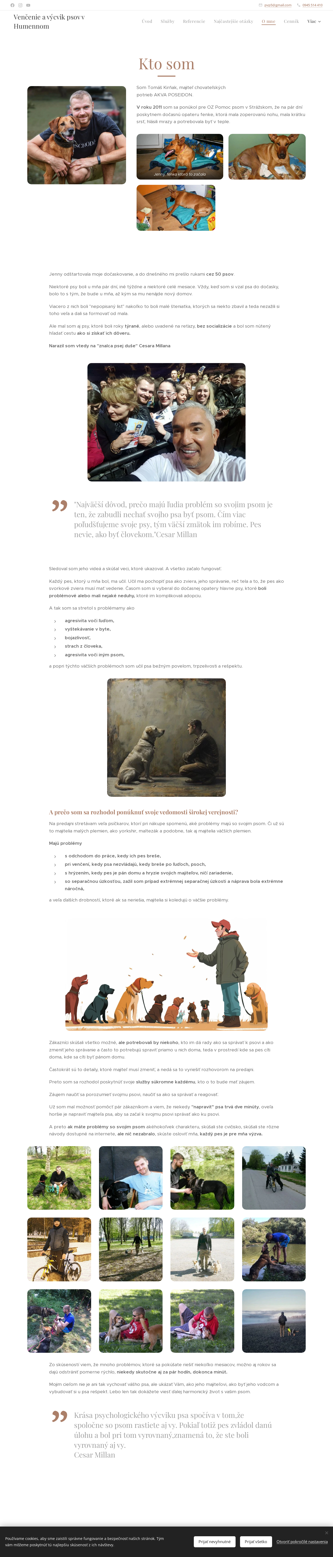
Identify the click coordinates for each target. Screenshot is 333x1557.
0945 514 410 (312, 5)
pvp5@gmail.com (278, 5)
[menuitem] (149, 21)
